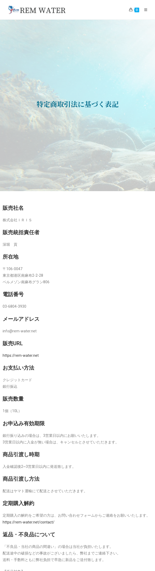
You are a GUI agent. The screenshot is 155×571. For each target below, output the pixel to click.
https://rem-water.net (21, 355)
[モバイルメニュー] (143, 9)
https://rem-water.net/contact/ (28, 522)
